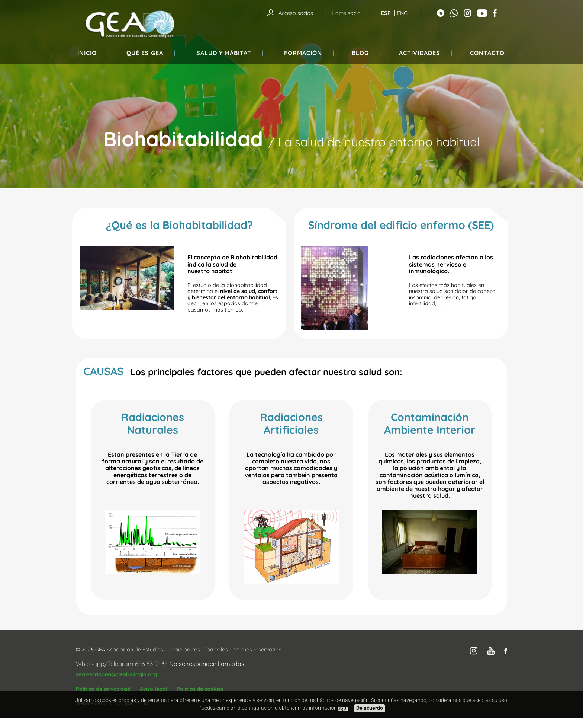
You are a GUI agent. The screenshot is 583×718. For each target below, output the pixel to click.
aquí (343, 708)
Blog (360, 53)
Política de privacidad (103, 689)
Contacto (487, 53)
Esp (386, 13)
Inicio (87, 53)
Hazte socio (346, 13)
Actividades (419, 53)
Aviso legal (153, 689)
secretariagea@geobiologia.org (116, 674)
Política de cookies (200, 689)
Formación (303, 53)
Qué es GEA (144, 53)
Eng (402, 13)
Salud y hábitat (223, 53)
